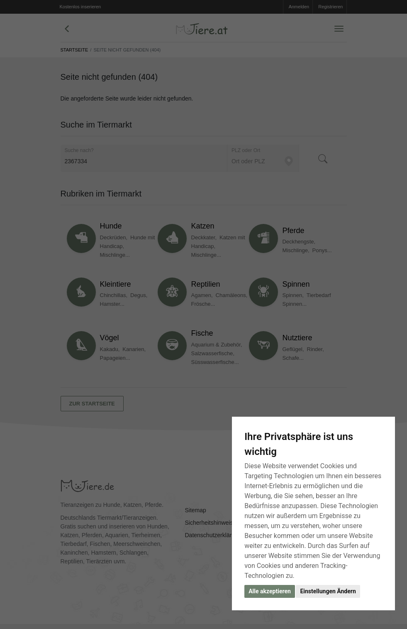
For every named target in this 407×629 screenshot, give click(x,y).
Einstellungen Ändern (328, 591)
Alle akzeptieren (270, 591)
